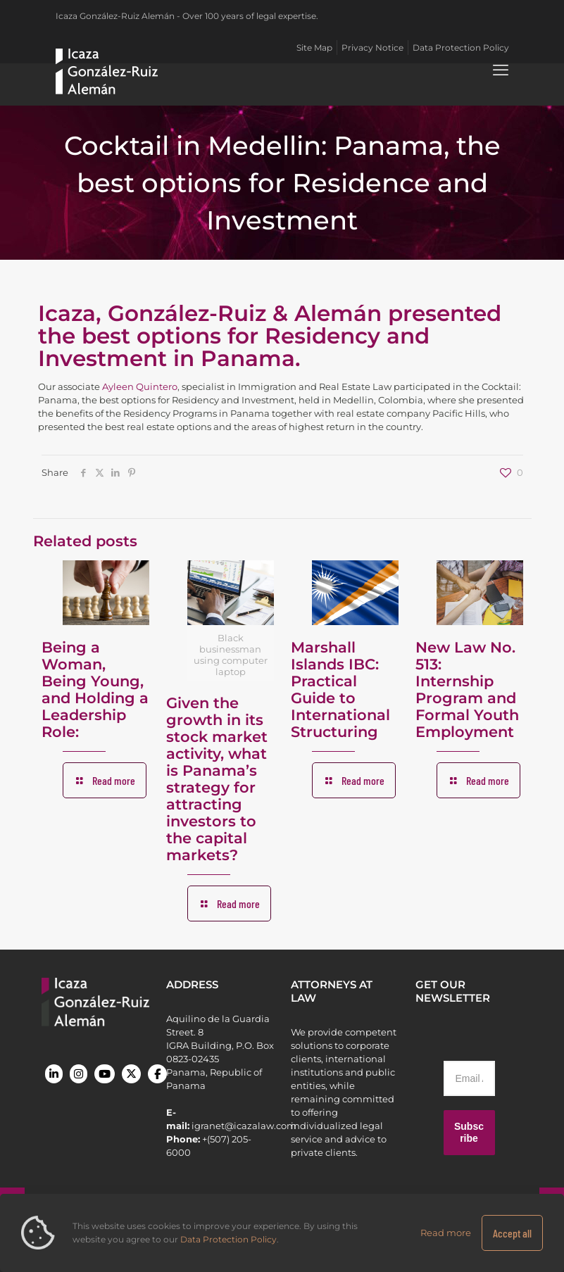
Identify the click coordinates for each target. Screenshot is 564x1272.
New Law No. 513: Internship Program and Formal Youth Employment (467, 689)
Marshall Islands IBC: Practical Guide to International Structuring (340, 689)
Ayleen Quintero (139, 386)
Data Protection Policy (228, 1239)
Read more (445, 1232)
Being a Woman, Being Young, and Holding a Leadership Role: (95, 689)
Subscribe (469, 1132)
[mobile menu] (501, 70)
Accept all (512, 1233)
